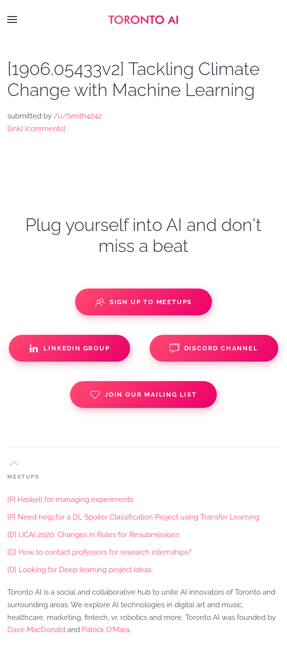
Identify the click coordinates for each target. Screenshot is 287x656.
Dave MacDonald (36, 629)
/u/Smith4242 (78, 116)
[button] (12, 19)
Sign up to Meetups (143, 302)
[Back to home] (143, 19)
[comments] (45, 128)
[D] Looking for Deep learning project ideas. (80, 569)
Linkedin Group (69, 348)
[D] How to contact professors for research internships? (99, 552)
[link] (15, 128)
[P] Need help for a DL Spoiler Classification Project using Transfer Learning (133, 517)
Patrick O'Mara (106, 629)
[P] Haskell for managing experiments (70, 499)
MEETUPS (23, 477)
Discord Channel (214, 348)
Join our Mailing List (143, 395)
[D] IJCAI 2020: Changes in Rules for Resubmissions (93, 534)
